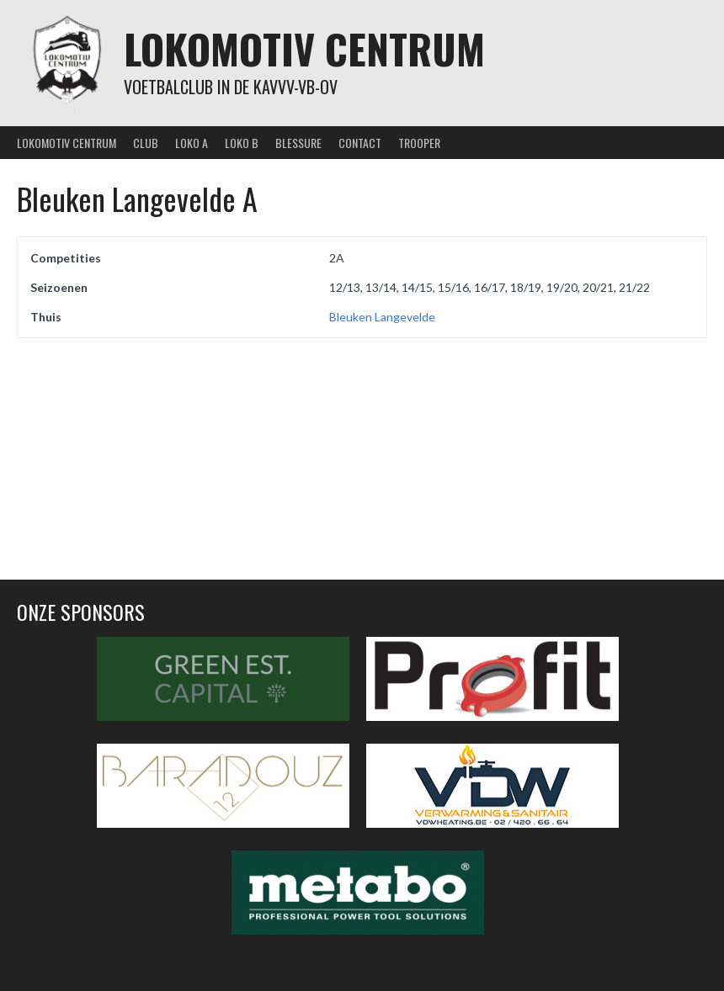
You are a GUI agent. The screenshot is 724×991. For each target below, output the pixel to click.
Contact (359, 142)
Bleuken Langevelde (382, 317)
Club (145, 142)
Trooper (419, 142)
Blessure (298, 142)
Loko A (191, 142)
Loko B (241, 142)
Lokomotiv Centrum (304, 48)
